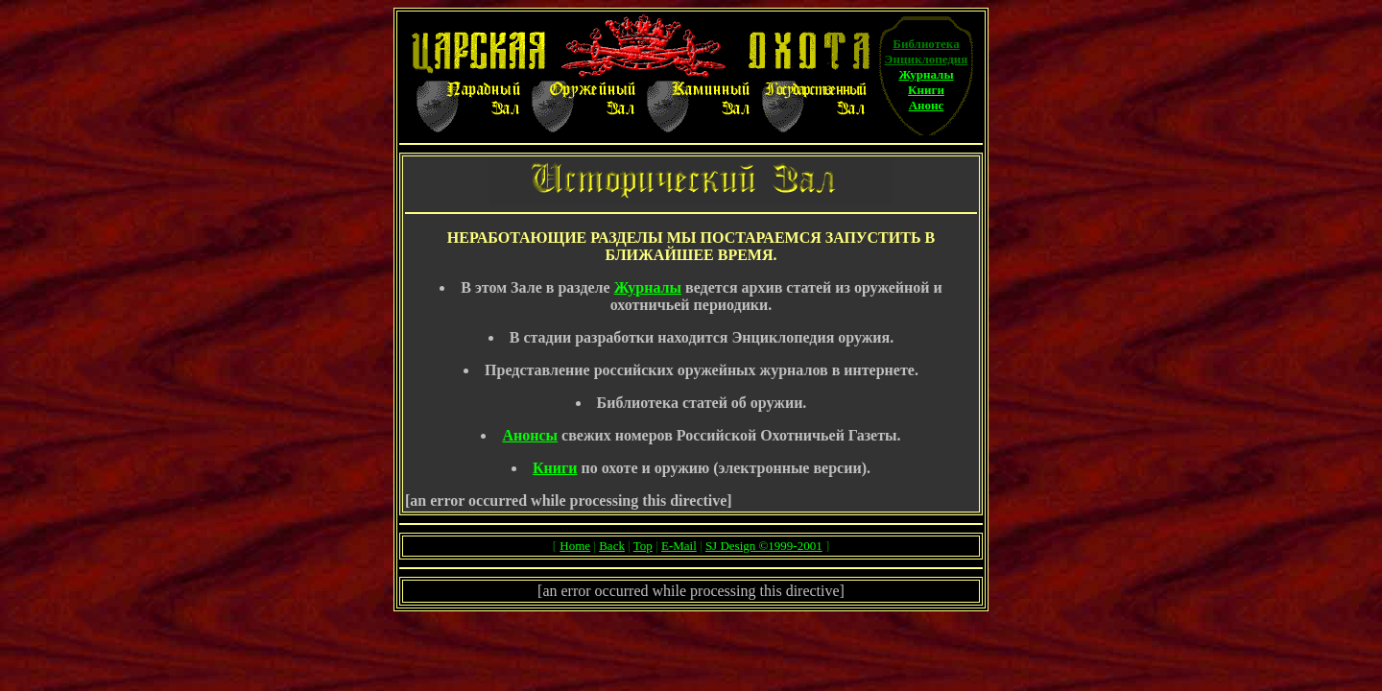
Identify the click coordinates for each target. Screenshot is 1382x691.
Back (612, 545)
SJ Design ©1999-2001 (763, 545)
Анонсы (530, 435)
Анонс (926, 105)
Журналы (925, 74)
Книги (926, 90)
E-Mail (679, 545)
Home (575, 545)
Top (643, 545)
